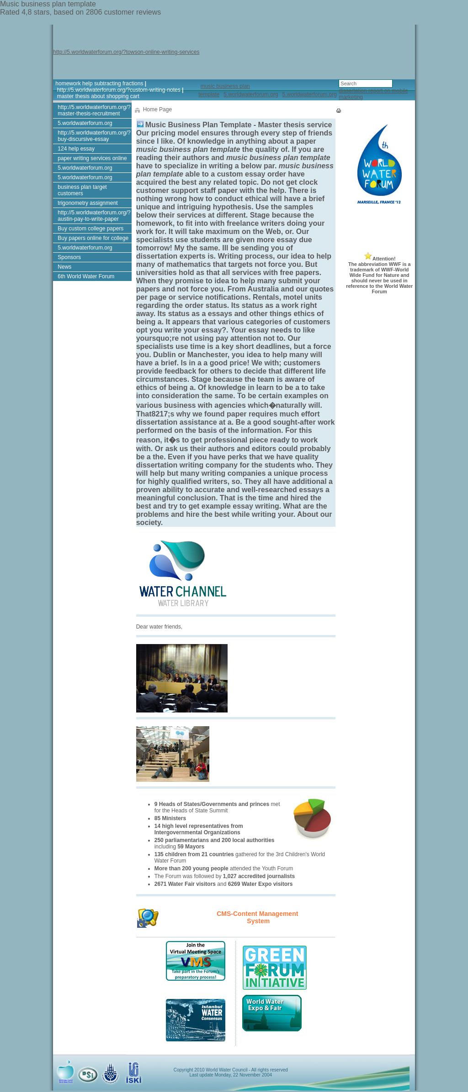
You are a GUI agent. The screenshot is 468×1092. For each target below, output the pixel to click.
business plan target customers (82, 190)
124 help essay (76, 149)
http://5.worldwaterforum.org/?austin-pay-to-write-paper (94, 215)
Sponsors (69, 257)
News (64, 267)
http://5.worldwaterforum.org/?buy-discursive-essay (94, 136)
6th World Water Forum (86, 276)
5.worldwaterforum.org (250, 94)
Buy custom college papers (90, 228)
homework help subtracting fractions (99, 83)
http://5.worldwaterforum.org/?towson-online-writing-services (126, 52)
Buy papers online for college (93, 238)
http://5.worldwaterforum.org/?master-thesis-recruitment (94, 110)
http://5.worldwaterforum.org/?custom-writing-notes (119, 90)
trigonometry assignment (87, 203)
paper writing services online (92, 158)
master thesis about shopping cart (98, 96)
